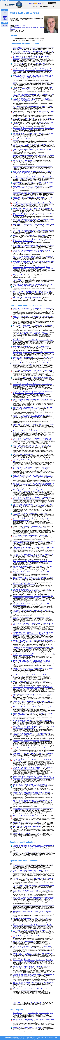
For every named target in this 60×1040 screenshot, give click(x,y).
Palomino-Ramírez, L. (18, 197)
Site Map (5, 19)
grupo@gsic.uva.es (38, 1038)
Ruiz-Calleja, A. (17, 68)
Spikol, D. (26, 399)
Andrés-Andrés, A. (18, 747)
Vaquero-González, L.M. (41, 292)
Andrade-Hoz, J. (17, 424)
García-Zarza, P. (49, 47)
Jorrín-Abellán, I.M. (28, 241)
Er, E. (14, 106)
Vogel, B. (22, 400)
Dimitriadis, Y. (16, 59)
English (41, 3)
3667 (32, 1038)
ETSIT (20, 1037)
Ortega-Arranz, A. (17, 82)
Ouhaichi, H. (45, 399)
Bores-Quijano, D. (29, 118)
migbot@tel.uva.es (20, 25)
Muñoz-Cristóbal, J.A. (25, 145)
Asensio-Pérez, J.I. (28, 47)
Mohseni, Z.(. (16, 308)
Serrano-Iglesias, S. (41, 70)
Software (5, 25)
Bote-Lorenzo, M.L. (39, 47)
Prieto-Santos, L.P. (40, 632)
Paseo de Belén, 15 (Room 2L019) (34, 1037)
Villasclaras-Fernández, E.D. (31, 250)
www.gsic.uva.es (48, 1038)
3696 (17, 1038)
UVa (24, 1037)
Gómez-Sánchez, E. (29, 52)
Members (7, 0)
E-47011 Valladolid (48, 1037)
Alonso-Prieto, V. (20, 76)
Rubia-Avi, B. (27, 590)
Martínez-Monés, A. (29, 58)
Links (4, 18)
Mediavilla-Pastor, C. (41, 166)
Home (4, 12)
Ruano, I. (34, 48)
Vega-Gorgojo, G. (17, 47)
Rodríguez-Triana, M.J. (31, 577)
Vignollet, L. (50, 197)
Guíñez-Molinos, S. (28, 708)
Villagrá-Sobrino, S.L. (27, 391)
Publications (5, 14)
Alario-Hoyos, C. (36, 99)
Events (4, 17)
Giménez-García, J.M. (19, 48)
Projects (5, 16)
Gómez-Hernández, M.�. (20, 720)
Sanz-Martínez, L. (17, 133)
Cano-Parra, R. (17, 610)
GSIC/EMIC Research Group (11, 1037)
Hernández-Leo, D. (18, 63)
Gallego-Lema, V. (48, 51)
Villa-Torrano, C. (17, 56)
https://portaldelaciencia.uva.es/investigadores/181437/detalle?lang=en (27, 28)
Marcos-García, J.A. (38, 734)
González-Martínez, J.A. (19, 182)
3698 (21, 1038)
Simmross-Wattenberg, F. (44, 776)
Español (33, 3)
